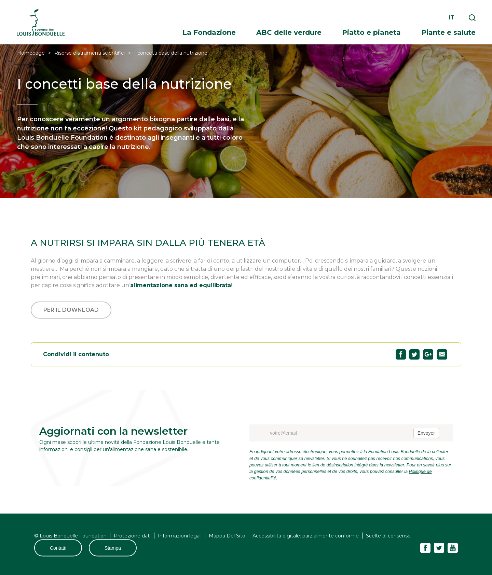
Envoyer (426, 433)
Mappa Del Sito (227, 536)
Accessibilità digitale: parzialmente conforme (305, 536)
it (451, 17)
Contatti (58, 548)
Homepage (31, 53)
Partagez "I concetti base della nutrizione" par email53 (442, 354)
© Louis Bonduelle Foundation (70, 536)
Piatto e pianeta (371, 32)
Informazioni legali (180, 536)
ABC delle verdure (289, 32)
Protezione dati (132, 536)
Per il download (71, 310)
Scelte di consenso (388, 536)
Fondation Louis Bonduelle (40, 22)
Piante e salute (448, 32)
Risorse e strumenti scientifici (89, 53)
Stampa (113, 548)
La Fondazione (209, 32)
